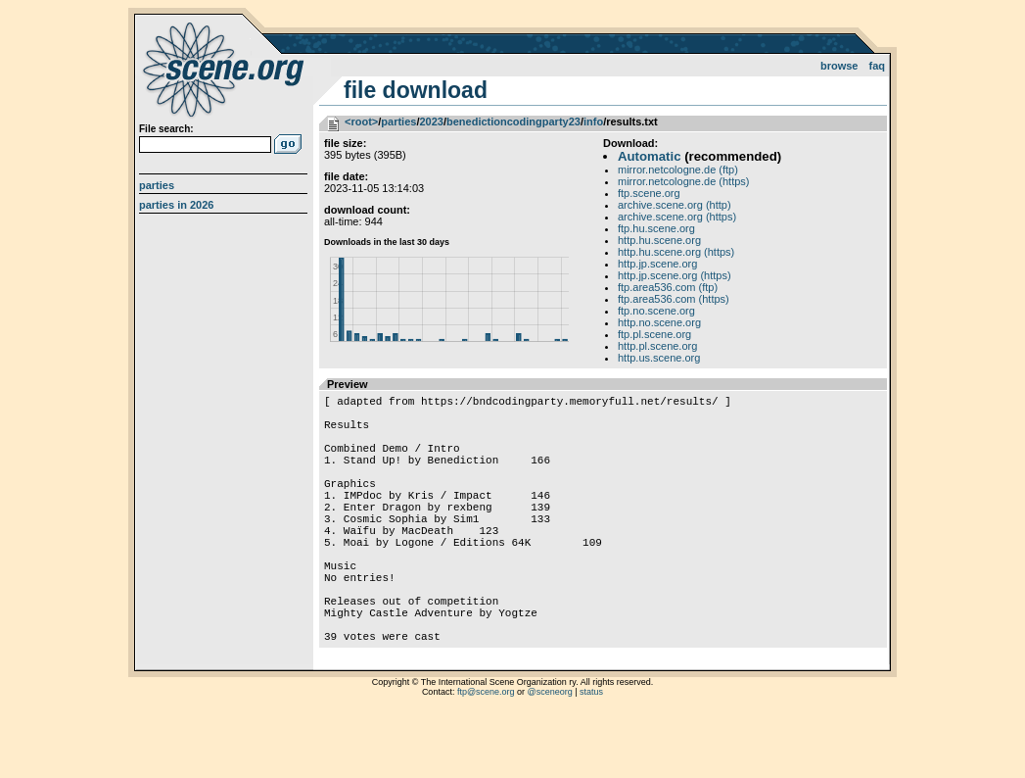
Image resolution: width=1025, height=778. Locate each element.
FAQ (877, 66)
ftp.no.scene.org (656, 310)
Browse (839, 66)
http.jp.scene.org (657, 263)
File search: (166, 128)
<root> (361, 121)
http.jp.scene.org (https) (674, 275)
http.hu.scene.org (659, 240)
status (591, 753)
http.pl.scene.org (657, 346)
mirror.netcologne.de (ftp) (678, 169)
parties (398, 121)
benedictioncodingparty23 (513, 121)
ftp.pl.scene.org (654, 334)
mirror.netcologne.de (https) (684, 181)
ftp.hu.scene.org (656, 228)
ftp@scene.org (486, 753)
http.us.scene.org (659, 358)
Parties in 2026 (176, 205)
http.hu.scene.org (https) (676, 252)
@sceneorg (550, 753)
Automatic (649, 156)
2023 (431, 121)
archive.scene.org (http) (674, 205)
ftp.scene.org (649, 193)
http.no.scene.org (659, 322)
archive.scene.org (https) (677, 216)
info (593, 121)
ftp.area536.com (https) (673, 299)
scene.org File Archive (225, 68)
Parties (156, 185)
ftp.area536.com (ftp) (668, 287)
